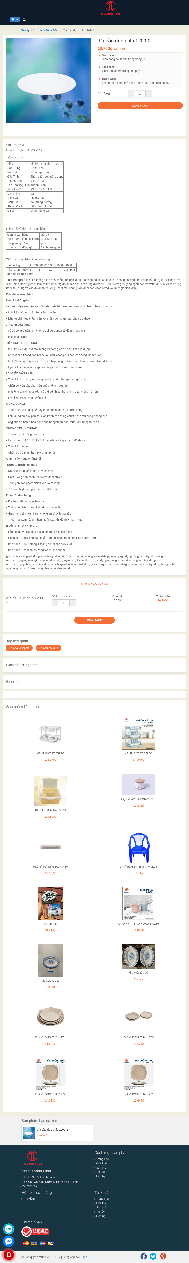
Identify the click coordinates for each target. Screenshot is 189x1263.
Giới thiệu (101, 1163)
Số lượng (104, 93)
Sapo (84, 1257)
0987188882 (29, 1186)
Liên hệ (99, 1176)
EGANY (55, 1257)
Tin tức (99, 1171)
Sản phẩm (101, 1167)
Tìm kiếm (28, 1198)
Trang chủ (101, 1159)
